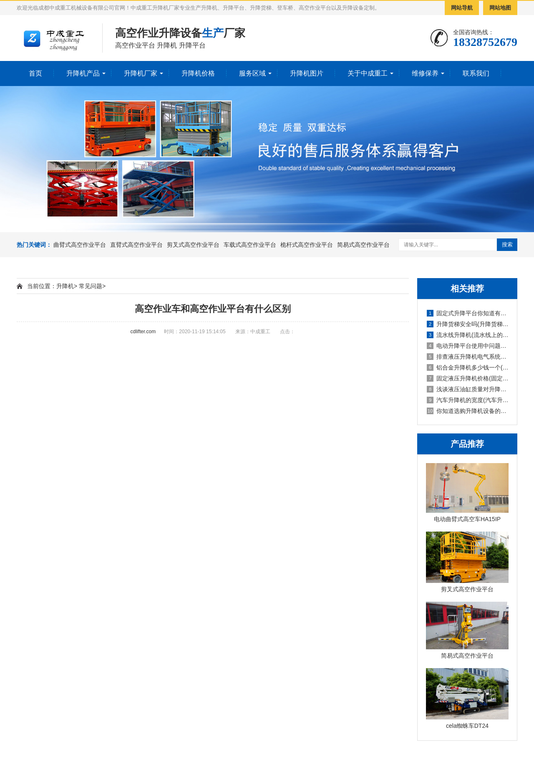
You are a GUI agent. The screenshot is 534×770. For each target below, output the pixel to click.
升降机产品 (83, 73)
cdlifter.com (143, 331)
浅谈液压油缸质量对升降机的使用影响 (468, 389)
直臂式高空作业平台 (136, 244)
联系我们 (476, 73)
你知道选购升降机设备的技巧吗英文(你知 (468, 411)
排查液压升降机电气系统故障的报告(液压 (468, 356)
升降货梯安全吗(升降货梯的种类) (468, 324)
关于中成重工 (368, 73)
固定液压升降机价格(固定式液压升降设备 (468, 378)
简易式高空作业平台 (363, 244)
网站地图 (500, 8)
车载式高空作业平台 (250, 244)
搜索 (507, 244)
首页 (35, 73)
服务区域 (252, 73)
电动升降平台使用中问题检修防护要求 (468, 345)
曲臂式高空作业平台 (79, 244)
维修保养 (425, 73)
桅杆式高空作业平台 (306, 244)
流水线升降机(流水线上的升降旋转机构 (468, 335)
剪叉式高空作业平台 (193, 244)
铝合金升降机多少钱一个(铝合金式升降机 (468, 367)
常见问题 (90, 286)
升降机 (65, 286)
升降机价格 (198, 73)
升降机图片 (306, 73)
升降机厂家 (140, 73)
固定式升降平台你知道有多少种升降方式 (468, 313)
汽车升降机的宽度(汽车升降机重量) (468, 400)
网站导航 (462, 8)
